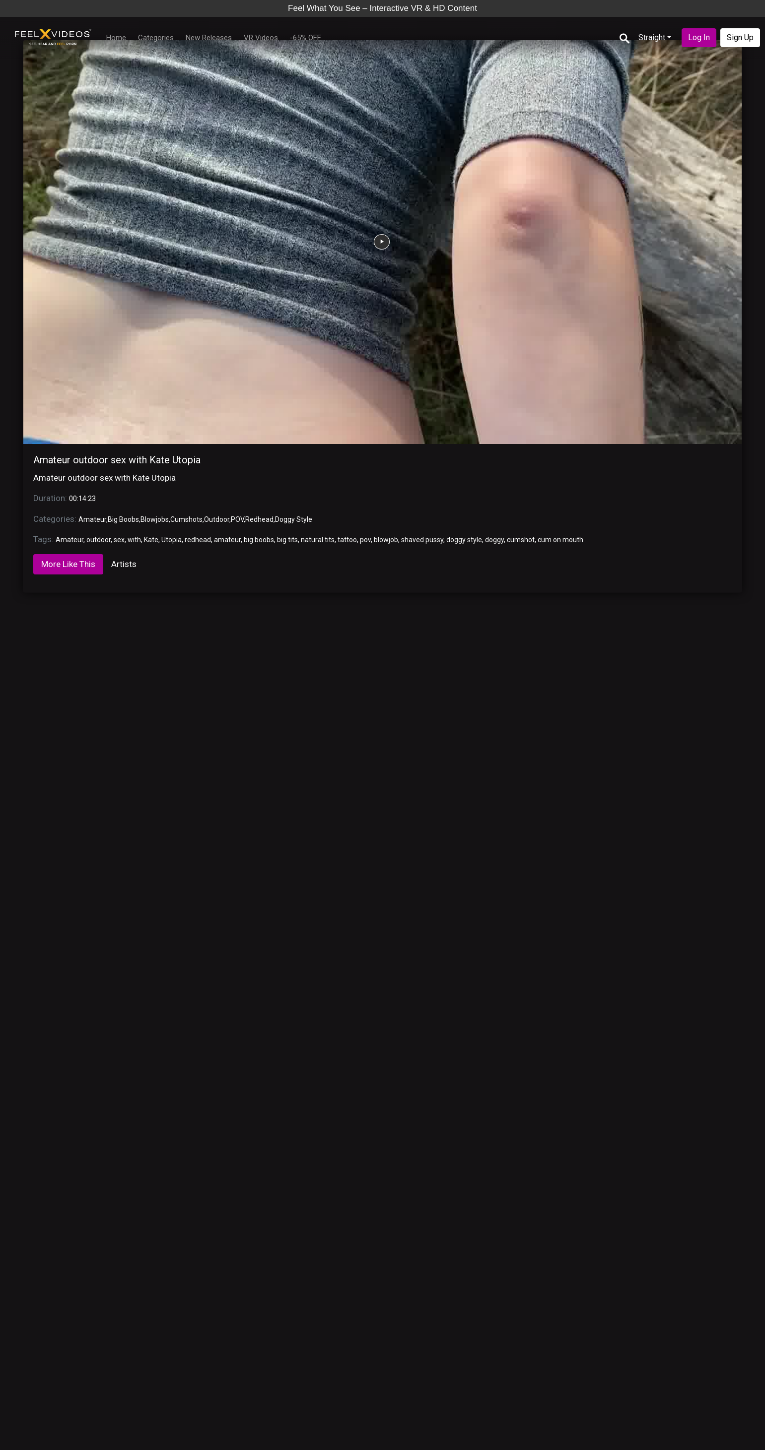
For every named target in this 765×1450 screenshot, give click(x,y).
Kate (151, 540)
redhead (198, 540)
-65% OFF (305, 37)
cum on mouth (560, 540)
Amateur (92, 519)
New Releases (209, 37)
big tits (287, 540)
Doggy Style (293, 519)
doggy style (464, 540)
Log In (699, 37)
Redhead (259, 519)
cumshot (521, 540)
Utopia (171, 540)
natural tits (318, 540)
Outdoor (216, 519)
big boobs (259, 540)
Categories (156, 37)
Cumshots (186, 519)
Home (116, 37)
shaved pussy (422, 540)
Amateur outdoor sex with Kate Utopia (117, 460)
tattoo (347, 540)
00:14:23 (82, 499)
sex (119, 540)
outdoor (98, 540)
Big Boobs (123, 519)
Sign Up (740, 37)
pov (365, 540)
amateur (227, 540)
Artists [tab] (124, 564)
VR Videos (261, 37)
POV (237, 519)
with (134, 540)
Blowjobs (154, 519)
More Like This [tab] (68, 564)
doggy (494, 540)
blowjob (386, 540)
